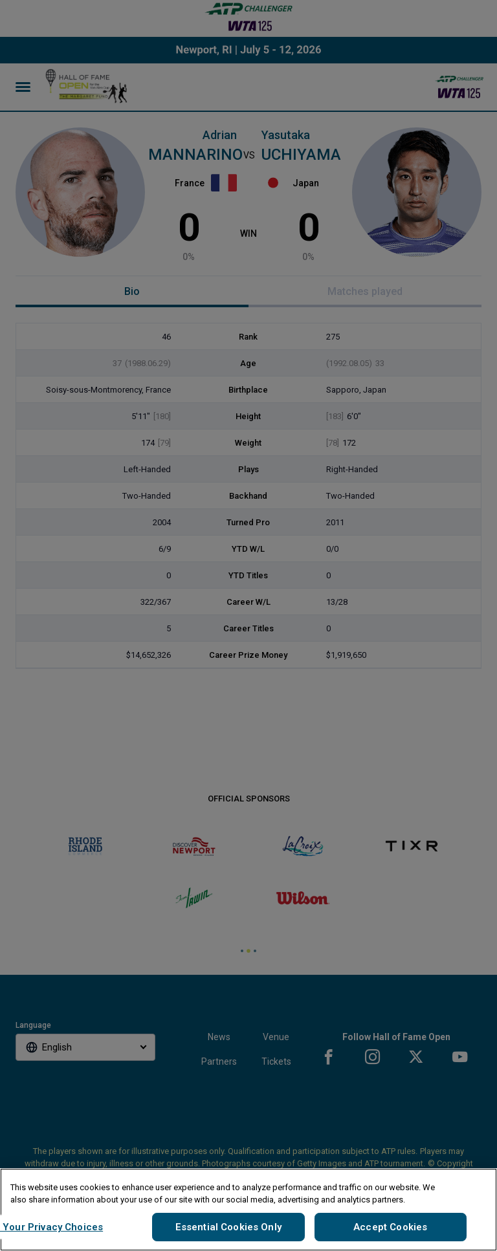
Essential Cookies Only (228, 1227)
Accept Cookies (390, 1227)
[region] (248, 1209)
